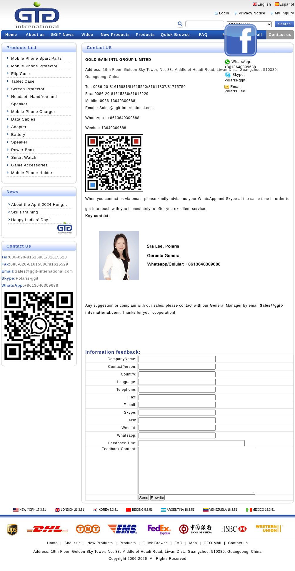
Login (224, 13)
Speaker (19, 142)
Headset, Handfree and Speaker (34, 100)
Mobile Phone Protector (34, 66)
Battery (18, 134)
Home (11, 34)
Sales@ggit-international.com (126, 108)
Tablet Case (23, 81)
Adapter (19, 127)
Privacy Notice (252, 13)
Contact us (280, 34)
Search (284, 24)
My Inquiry (284, 13)
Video (87, 34)
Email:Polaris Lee (234, 89)
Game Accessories (29, 165)
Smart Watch (23, 157)
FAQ (203, 34)
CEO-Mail (212, 552)
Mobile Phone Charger (33, 111)
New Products (115, 34)
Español (286, 4)
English (264, 4)
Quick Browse (175, 34)
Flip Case (20, 73)
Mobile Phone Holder (31, 173)
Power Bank (23, 150)
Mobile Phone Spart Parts (36, 58)
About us (35, 34)
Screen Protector (28, 89)
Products (145, 34)
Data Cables (23, 119)
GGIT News (62, 34)
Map (193, 552)
